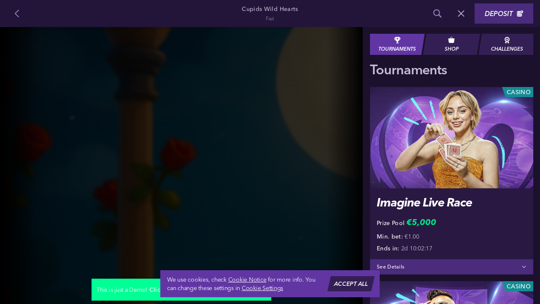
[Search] (437, 13)
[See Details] (523, 266)
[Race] (461, 13)
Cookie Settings (262, 288)
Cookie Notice (247, 279)
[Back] (17, 13)
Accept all (351, 284)
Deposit (504, 13)
